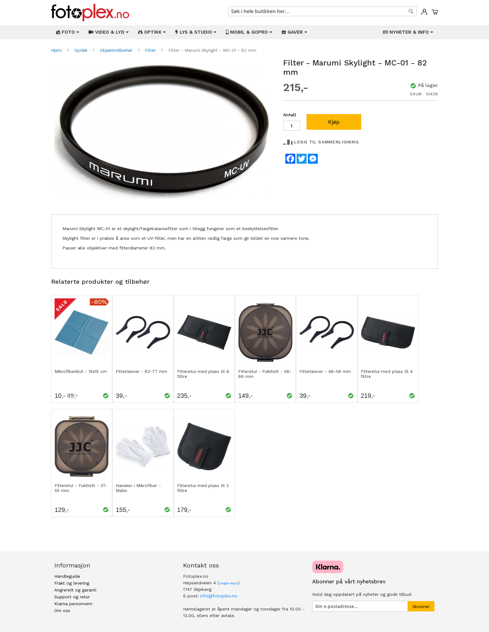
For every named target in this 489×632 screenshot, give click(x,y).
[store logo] (90, 13)
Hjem (57, 50)
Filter (151, 50)
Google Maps (228, 583)
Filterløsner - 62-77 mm (141, 371)
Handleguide (67, 576)
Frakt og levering (71, 583)
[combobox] (322, 11)
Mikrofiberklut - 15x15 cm (81, 371)
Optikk (81, 50)
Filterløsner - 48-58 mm (325, 371)
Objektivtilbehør (117, 50)
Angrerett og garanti (75, 589)
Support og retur (72, 596)
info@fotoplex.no (218, 595)
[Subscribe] (421, 606)
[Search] (411, 11)
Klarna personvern (73, 603)
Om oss (62, 610)
